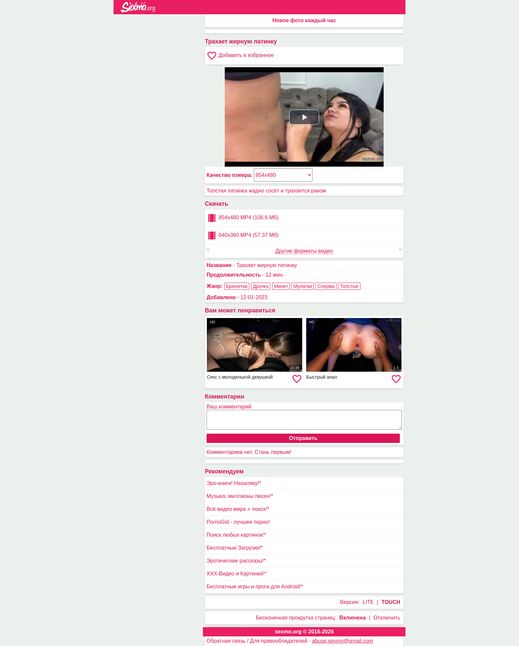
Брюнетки (237, 286)
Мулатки (302, 286)
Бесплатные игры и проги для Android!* (255, 586)
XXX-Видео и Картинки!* (236, 573)
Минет (281, 286)
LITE (368, 602)
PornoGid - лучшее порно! (238, 522)
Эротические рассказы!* (236, 561)
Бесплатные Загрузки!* (235, 548)
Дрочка (261, 286)
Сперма (326, 286)
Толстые (349, 286)
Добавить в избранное (240, 55)
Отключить (386, 617)
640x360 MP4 (242, 235)
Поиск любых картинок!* (236, 535)
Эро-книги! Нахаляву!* (234, 483)
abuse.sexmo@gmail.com (342, 641)
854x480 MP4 (242, 218)
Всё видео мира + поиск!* (238, 509)
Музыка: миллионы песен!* (240, 496)
